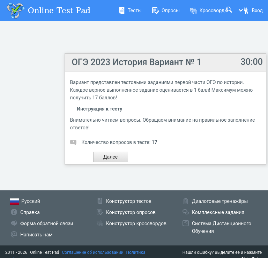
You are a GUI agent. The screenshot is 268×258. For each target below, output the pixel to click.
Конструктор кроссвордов (136, 223)
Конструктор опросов (131, 212)
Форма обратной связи (46, 223)
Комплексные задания (218, 212)
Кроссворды (209, 10)
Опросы (166, 10)
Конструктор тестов (128, 201)
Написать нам (36, 234)
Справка (30, 212)
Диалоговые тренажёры (220, 201)
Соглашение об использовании (93, 252)
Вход (253, 10)
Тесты (130, 10)
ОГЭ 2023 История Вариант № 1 (137, 62)
